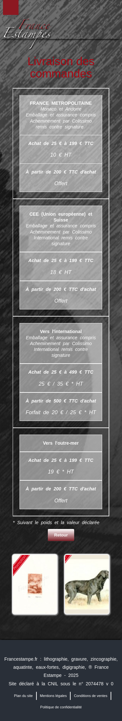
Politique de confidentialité (61, 707)
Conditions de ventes (90, 696)
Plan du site (23, 696)
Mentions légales (53, 696)
